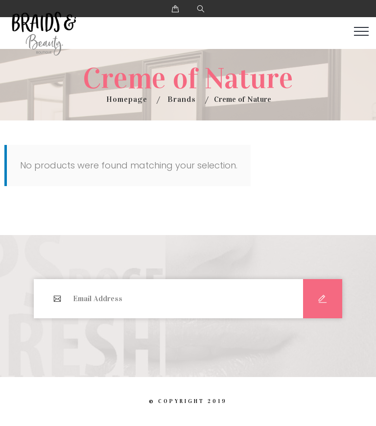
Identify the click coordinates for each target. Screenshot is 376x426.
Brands (181, 99)
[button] (175, 8)
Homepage (126, 99)
